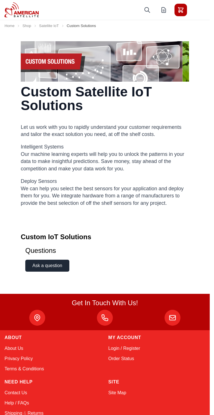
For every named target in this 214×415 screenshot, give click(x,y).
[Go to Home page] (22, 9)
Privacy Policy (19, 358)
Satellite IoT (49, 26)
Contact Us (16, 392)
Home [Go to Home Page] (9, 26)
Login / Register (124, 348)
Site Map (117, 392)
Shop (26, 26)
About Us (14, 348)
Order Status (121, 358)
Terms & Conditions (24, 368)
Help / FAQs (17, 402)
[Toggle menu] (196, 10)
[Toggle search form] (147, 10)
